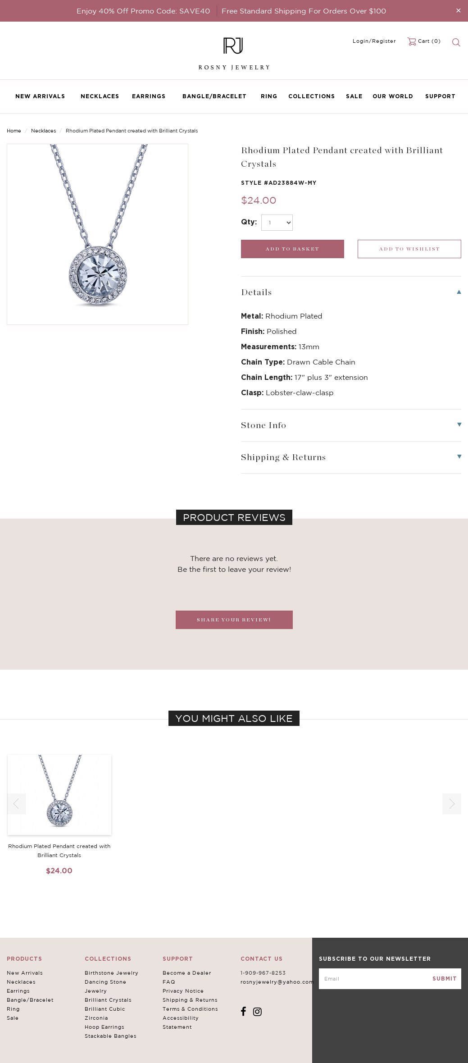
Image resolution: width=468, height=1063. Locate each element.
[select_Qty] (277, 222)
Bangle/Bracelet (214, 96)
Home (14, 130)
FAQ (169, 982)
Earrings (149, 96)
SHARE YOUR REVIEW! (234, 619)
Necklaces (100, 96)
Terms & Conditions (190, 1009)
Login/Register (374, 41)
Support (440, 96)
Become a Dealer (187, 973)
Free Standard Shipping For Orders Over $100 (304, 11)
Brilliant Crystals (108, 1000)
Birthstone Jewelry (112, 973)
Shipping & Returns (190, 1000)
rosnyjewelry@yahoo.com (277, 982)
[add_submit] (293, 249)
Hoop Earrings (104, 1027)
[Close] (458, 10)
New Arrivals (40, 96)
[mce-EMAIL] (390, 978)
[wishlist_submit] (409, 249)
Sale (354, 96)
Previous (425, 131)
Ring (269, 96)
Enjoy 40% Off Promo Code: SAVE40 (143, 11)
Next (453, 131)
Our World (393, 96)
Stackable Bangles (110, 1036)
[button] (451, 804)
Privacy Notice (183, 991)
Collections (311, 96)
